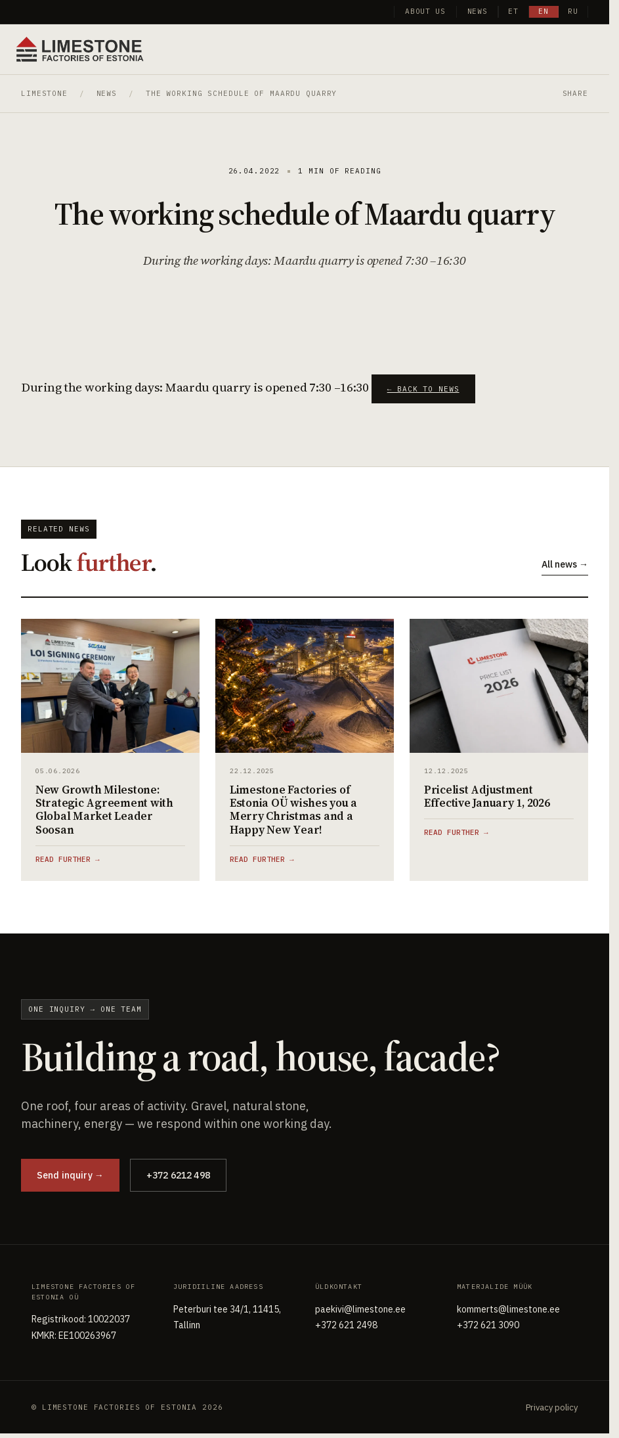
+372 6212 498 (178, 1175)
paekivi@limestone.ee (360, 1309)
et (513, 11)
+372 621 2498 (346, 1325)
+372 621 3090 (488, 1325)
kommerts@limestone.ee (508, 1309)
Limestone (44, 93)
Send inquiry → (70, 1175)
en (543, 11)
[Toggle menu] (588, 48)
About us (425, 11)
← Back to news (423, 388)
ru (573, 11)
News (477, 11)
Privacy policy (552, 1407)
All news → (565, 564)
